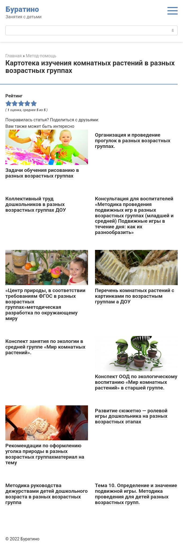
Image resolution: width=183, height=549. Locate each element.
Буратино (22, 9)
